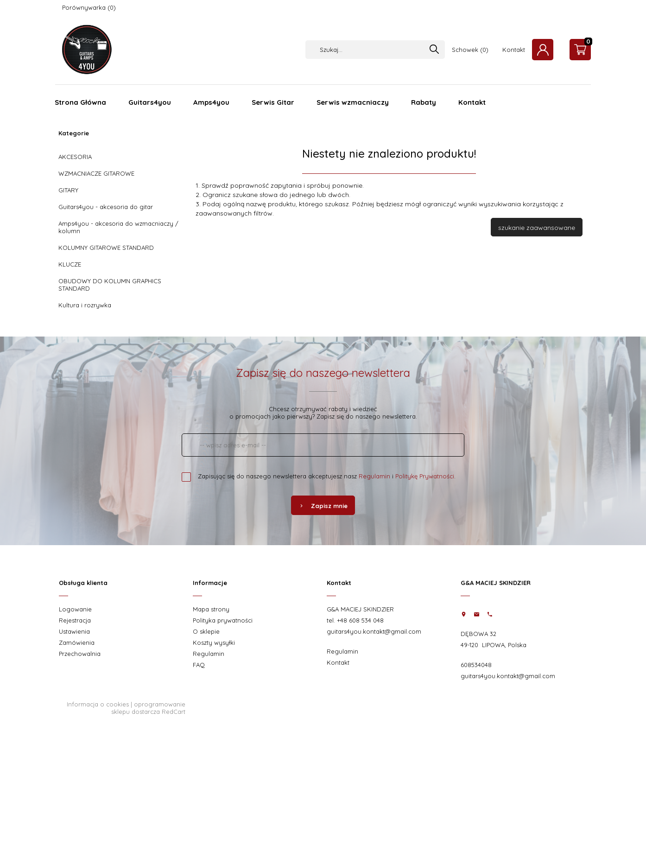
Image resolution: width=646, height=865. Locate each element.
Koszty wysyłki (214, 642)
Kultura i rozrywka (84, 305)
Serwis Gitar (273, 102)
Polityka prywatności (223, 620)
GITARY (68, 190)
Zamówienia (77, 642)
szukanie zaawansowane (536, 227)
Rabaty (423, 102)
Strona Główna (80, 102)
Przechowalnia (80, 653)
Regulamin (374, 476)
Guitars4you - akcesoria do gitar (105, 206)
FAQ (199, 664)
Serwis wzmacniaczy (353, 102)
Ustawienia (74, 631)
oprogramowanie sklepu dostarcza (148, 707)
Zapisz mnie (323, 505)
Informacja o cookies (98, 704)
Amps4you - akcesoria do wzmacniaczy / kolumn (118, 227)
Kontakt (513, 49)
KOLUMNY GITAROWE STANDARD (106, 247)
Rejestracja (75, 620)
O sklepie (206, 631)
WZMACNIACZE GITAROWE (96, 173)
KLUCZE (69, 264)
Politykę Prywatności (424, 476)
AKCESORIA (75, 156)
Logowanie (75, 609)
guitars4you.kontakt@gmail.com (374, 631)
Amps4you (211, 102)
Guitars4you (149, 102)
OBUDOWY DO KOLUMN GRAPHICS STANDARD (109, 284)
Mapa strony (211, 609)
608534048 (476, 664)
